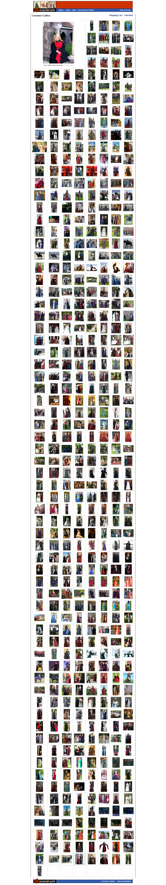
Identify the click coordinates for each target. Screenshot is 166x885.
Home (61, 10)
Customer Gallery (108, 881)
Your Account (125, 10)
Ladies (68, 10)
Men (74, 10)
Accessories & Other (86, 10)
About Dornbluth (124, 881)
